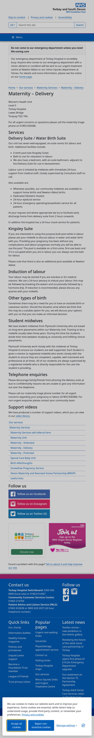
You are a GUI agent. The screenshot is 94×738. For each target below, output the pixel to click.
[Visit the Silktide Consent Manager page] (83, 725)
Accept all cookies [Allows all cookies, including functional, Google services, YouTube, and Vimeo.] (16, 725)
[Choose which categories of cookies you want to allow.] (66, 725)
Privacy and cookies (33, 714)
